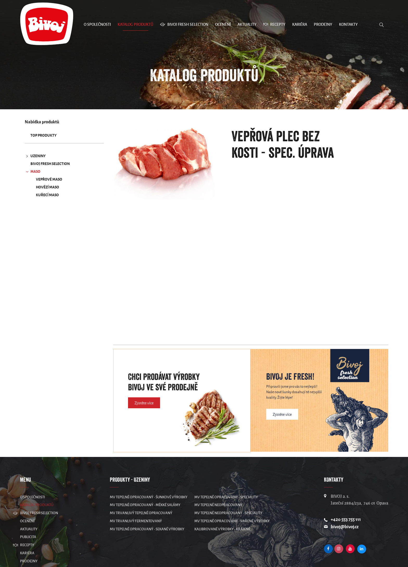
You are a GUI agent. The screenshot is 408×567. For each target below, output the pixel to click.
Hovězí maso (47, 187)
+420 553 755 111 (346, 519)
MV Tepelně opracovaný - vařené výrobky (232, 521)
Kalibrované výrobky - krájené (222, 529)
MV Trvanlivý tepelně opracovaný (141, 513)
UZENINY (35, 156)
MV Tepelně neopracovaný (218, 505)
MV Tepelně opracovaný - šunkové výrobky (148, 497)
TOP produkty (43, 135)
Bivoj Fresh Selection (50, 164)
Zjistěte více (144, 403)
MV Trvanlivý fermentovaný (136, 521)
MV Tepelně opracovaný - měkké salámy (145, 505)
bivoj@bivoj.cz (345, 526)
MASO (33, 171)
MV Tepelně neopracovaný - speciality (228, 513)
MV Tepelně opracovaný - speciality (226, 497)
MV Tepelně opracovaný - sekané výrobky (147, 529)
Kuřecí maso (47, 195)
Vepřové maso (49, 179)
